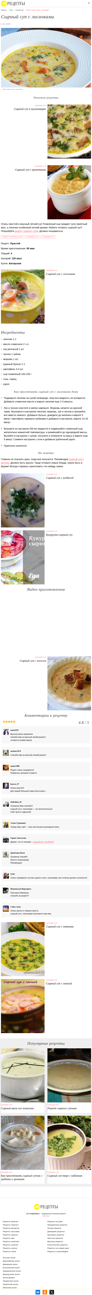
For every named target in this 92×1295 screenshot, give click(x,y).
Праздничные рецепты (57, 1225)
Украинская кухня (10, 1281)
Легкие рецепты (54, 1228)
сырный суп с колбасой (43, 842)
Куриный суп (32, 237)
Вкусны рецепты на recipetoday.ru (13, 4)
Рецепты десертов (11, 1228)
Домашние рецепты (56, 1231)
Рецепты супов (9, 1251)
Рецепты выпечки (10, 1221)
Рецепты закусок (10, 1235)
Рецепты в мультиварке (57, 1251)
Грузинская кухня (10, 1284)
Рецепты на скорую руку (58, 1248)
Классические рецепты (57, 1245)
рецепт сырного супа (26, 231)
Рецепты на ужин (55, 1221)
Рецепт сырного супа (13, 237)
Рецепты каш (8, 1238)
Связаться (46, 1216)
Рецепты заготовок (11, 1231)
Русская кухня (9, 1258)
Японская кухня (10, 1288)
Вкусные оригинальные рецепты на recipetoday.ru (46, 1207)
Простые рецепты (55, 1238)
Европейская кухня (11, 1261)
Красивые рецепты (55, 1235)
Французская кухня (11, 1274)
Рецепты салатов (10, 1245)
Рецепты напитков (11, 1241)
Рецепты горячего (11, 1225)
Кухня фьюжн (9, 1278)
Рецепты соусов (10, 1248)
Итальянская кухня (11, 1268)
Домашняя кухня (10, 1264)
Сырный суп (48, 237)
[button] (89, 3)
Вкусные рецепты (55, 1241)
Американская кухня (12, 1271)
